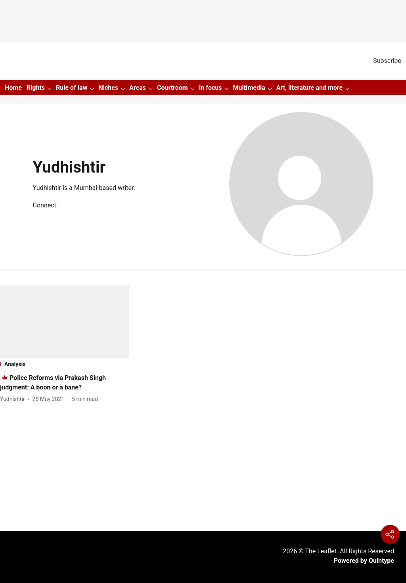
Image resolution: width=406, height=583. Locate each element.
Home (13, 87)
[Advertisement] (203, 465)
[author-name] (14, 399)
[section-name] (64, 364)
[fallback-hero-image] (64, 321)
